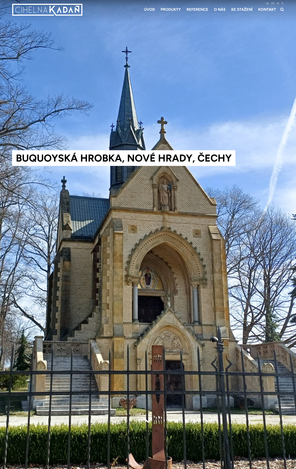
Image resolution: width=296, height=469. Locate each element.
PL (282, 3)
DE (267, 3)
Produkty (171, 9)
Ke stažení (242, 9)
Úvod (149, 9)
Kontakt (267, 9)
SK (278, 3)
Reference (197, 9)
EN (272, 3)
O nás (220, 9)
